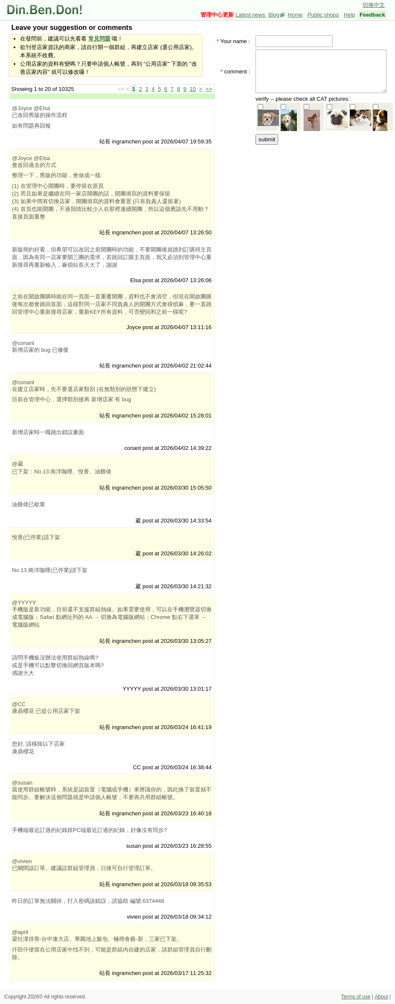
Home (295, 15)
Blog (273, 15)
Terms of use (356, 997)
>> (209, 89)
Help (349, 15)
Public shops (323, 15)
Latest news (251, 15)
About (381, 997)
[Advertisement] (305, 188)
